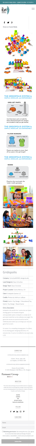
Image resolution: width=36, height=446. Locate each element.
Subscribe (18, 441)
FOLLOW (18, 407)
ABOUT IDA (18, 381)
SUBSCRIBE (18, 417)
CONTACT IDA (18, 351)
